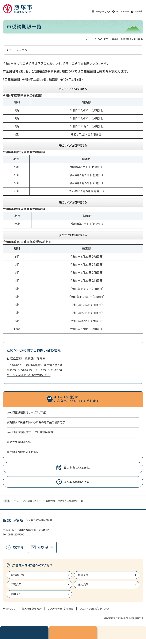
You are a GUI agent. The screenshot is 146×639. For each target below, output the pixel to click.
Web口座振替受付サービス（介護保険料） (30, 432)
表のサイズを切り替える (73, 88)
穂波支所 (83, 575)
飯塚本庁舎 (17, 575)
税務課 (61, 501)
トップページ (18, 501)
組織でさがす (34, 501)
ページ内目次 (19, 50)
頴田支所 (16, 594)
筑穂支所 (16, 584)
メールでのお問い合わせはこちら (28, 375)
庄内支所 (83, 584)
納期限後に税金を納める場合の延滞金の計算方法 (36, 422)
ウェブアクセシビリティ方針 (94, 608)
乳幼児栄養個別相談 (19, 442)
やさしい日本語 (122, 11)
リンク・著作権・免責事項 (60, 608)
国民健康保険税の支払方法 (23, 452)
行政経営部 (14, 358)
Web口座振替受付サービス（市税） (26, 412)
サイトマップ (9, 608)
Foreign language (102, 11)
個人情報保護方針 (31, 608)
